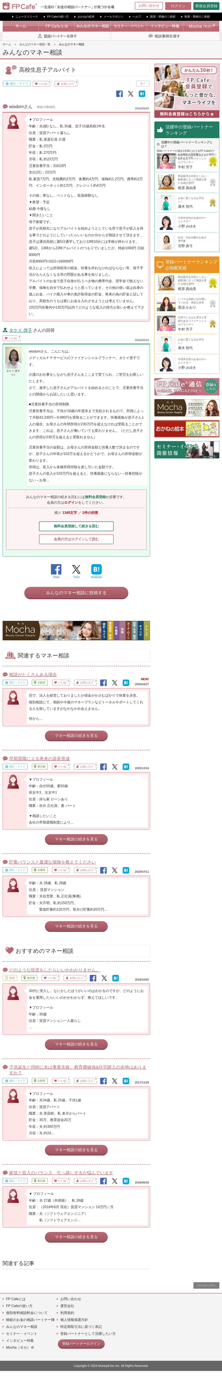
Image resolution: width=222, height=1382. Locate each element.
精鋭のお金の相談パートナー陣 (30, 1331)
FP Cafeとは (16, 1310)
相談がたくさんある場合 (33, 685)
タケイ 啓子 (20, 330)
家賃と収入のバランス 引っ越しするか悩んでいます (61, 1183)
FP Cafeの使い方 (58, 16)
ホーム (7, 44)
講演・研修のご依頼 (162, 16)
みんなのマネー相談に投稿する (76, 603)
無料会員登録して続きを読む (76, 527)
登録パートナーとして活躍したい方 (88, 1344)
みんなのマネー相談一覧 (35, 44)
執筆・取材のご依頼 (197, 16)
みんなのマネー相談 (21, 1338)
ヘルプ (136, 16)
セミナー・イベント (21, 1344)
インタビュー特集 (20, 1351)
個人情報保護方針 (74, 1331)
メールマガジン (113, 16)
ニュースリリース (26, 16)
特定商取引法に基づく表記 (81, 1338)
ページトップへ (206, 1296)
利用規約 (67, 1324)
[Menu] (216, 6)
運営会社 (67, 1317)
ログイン (178, 6)
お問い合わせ (149, 5)
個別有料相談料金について (27, 1324)
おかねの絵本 (86, 16)
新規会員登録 (206, 6)
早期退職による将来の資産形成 (39, 769)
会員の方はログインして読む (76, 541)
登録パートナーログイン (79, 1354)
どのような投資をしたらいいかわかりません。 (54, 981)
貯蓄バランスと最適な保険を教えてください (52, 873)
